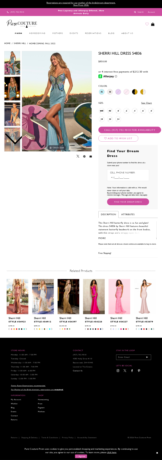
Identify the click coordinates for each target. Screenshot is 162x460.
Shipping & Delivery (29, 438)
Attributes (127, 214)
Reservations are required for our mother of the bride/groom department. (81, 2)
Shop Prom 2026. (81, 5)
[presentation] (17, 296)
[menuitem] (8, 33)
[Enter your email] (133, 357)
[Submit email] (147, 357)
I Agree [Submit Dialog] (81, 456)
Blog (12, 408)
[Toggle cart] (152, 24)
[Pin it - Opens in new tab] (84, 156)
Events (13, 412)
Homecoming (43, 400)
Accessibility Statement (87, 438)
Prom (40, 404)
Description (108, 214)
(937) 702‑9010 (80, 355)
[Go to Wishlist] (146, 24)
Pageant (41, 408)
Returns (14, 420)
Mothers (41, 412)
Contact (14, 416)
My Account (16, 400)
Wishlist (14, 404)
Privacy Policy (68, 438)
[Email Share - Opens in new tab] (90, 156)
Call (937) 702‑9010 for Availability (129, 130)
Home (7, 43)
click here (111, 452)
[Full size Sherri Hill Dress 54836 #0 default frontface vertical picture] (57, 101)
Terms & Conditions (49, 438)
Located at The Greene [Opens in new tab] (82, 367)
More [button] (102, 238)
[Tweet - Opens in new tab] (78, 156)
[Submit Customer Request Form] (128, 201)
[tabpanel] (57, 101)
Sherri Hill (20, 43)
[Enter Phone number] (123, 178)
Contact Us (78, 371)
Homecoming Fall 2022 (42, 43)
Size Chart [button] (146, 103)
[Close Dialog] (157, 453)
